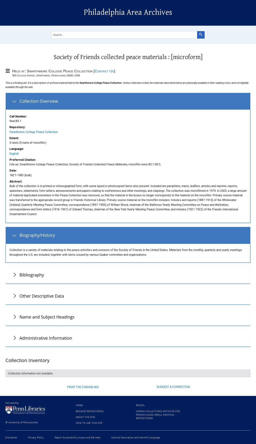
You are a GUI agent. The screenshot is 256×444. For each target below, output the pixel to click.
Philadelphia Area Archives (128, 12)
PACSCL (140, 405)
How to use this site (89, 423)
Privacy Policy (36, 437)
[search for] (124, 35)
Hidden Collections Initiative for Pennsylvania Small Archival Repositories (158, 415)
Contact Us (104, 71)
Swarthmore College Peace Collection (33, 132)
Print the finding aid (83, 387)
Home (79, 405)
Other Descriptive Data (41, 296)
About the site (85, 417)
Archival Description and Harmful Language (135, 437)
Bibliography (31, 275)
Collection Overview (38, 101)
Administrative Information (45, 338)
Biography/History (37, 235)
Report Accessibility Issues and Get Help (77, 437)
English (14, 153)
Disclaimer (11, 437)
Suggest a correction (173, 387)
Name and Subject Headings (47, 317)
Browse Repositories (89, 411)
